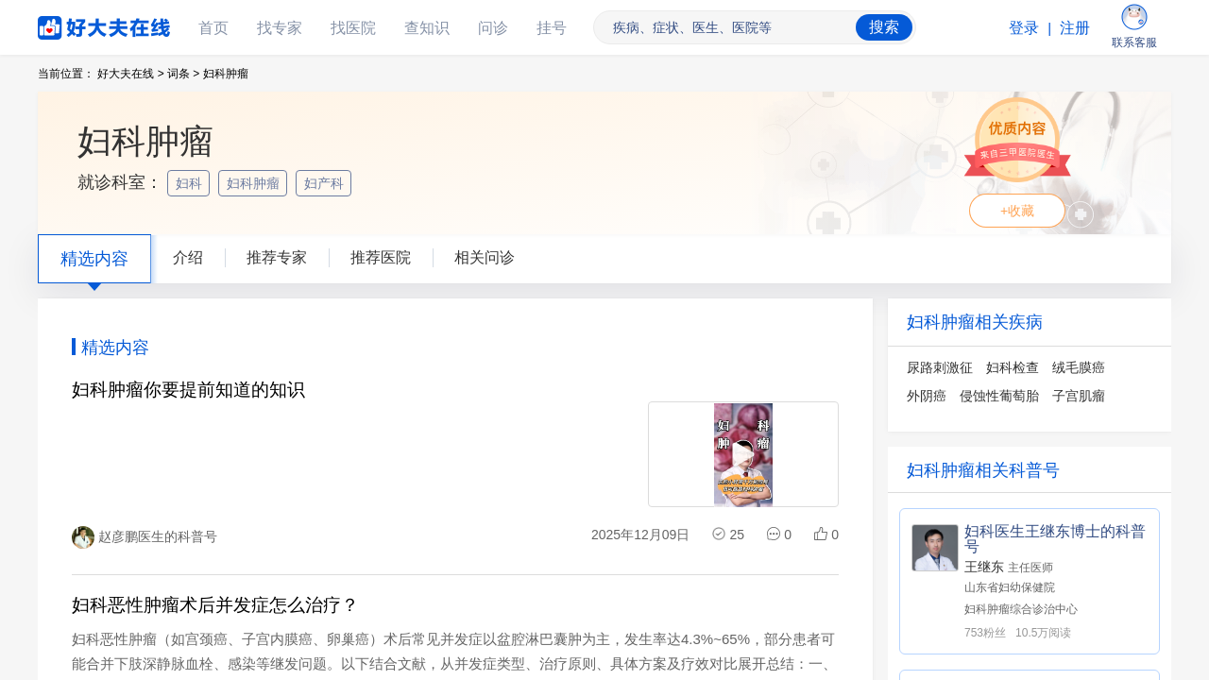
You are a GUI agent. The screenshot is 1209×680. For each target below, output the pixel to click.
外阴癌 (926, 395)
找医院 (353, 28)
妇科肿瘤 (255, 183)
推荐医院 (380, 257)
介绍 (188, 257)
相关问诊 (484, 257)
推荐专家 (277, 257)
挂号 (551, 28)
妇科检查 (1012, 367)
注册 (1075, 28)
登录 (1024, 28)
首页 (213, 28)
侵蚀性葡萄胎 (999, 395)
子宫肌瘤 (1078, 395)
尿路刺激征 (940, 367)
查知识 (427, 28)
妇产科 (326, 183)
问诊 (493, 28)
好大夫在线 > (130, 73)
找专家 (279, 28)
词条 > (183, 73)
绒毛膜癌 (1078, 367)
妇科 (191, 183)
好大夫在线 (75, 24)
